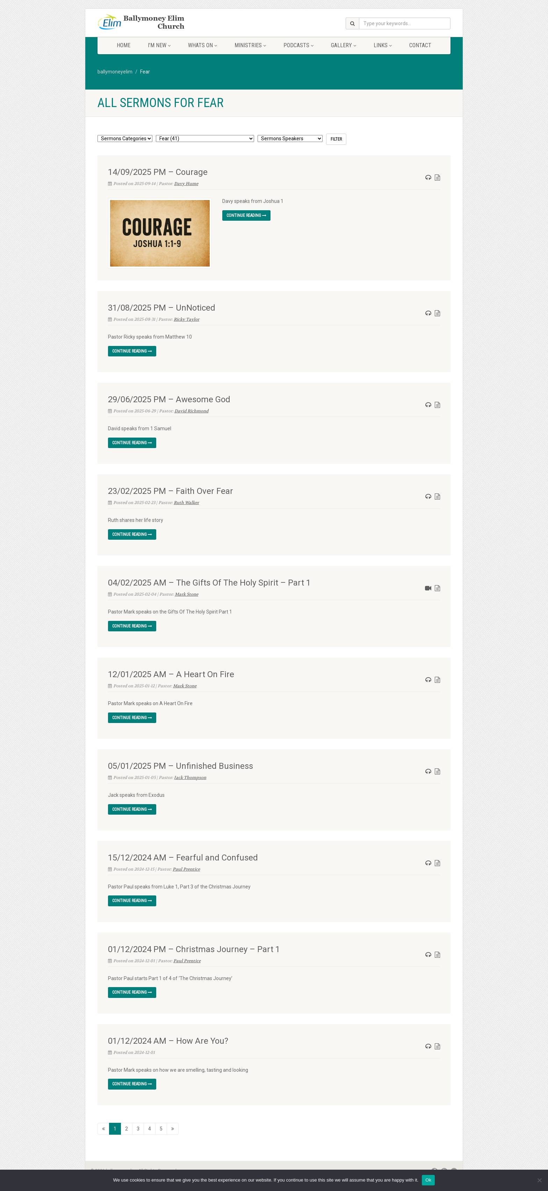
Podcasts (298, 45)
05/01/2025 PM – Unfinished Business (180, 764)
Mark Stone (186, 592)
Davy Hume (186, 183)
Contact (420, 45)
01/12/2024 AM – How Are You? (168, 1039)
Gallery (343, 45)
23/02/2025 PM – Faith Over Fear (170, 490)
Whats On (202, 45)
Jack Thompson (190, 776)
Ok (428, 1180)
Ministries (250, 45)
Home (123, 45)
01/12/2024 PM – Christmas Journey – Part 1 (194, 947)
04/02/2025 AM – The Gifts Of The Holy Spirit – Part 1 (209, 581)
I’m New (159, 45)
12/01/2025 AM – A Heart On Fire (171, 673)
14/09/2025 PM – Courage (158, 172)
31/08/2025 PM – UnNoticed (161, 306)
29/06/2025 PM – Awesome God (169, 398)
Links (383, 45)
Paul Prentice (186, 867)
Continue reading (246, 215)
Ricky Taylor (186, 318)
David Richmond (191, 409)
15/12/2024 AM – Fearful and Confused (183, 856)
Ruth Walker (186, 501)
